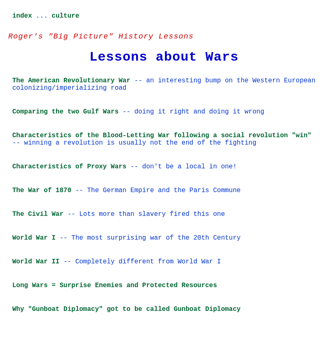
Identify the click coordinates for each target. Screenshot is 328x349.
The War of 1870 (41, 190)
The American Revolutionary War (71, 80)
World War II (35, 261)
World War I (34, 238)
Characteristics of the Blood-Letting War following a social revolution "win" (162, 135)
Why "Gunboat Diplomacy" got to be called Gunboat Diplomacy (126, 309)
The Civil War (38, 214)
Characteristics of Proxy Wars (69, 166)
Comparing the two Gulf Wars (65, 112)
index (22, 16)
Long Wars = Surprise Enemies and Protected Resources (114, 285)
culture (65, 16)
